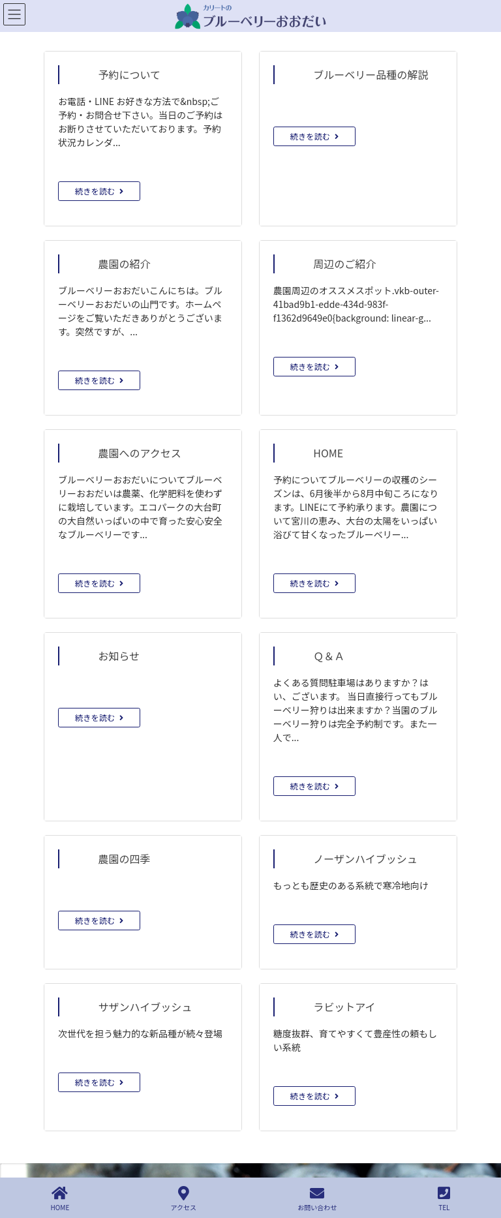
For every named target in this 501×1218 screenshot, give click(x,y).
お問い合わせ (317, 1198)
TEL (444, 1198)
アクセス (184, 1198)
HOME (60, 1198)
